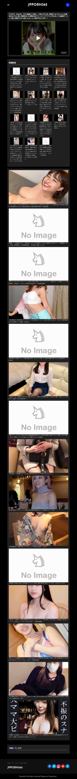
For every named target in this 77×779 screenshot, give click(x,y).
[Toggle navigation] (8, 4)
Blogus (43, 776)
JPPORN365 (37, 5)
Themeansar (52, 776)
